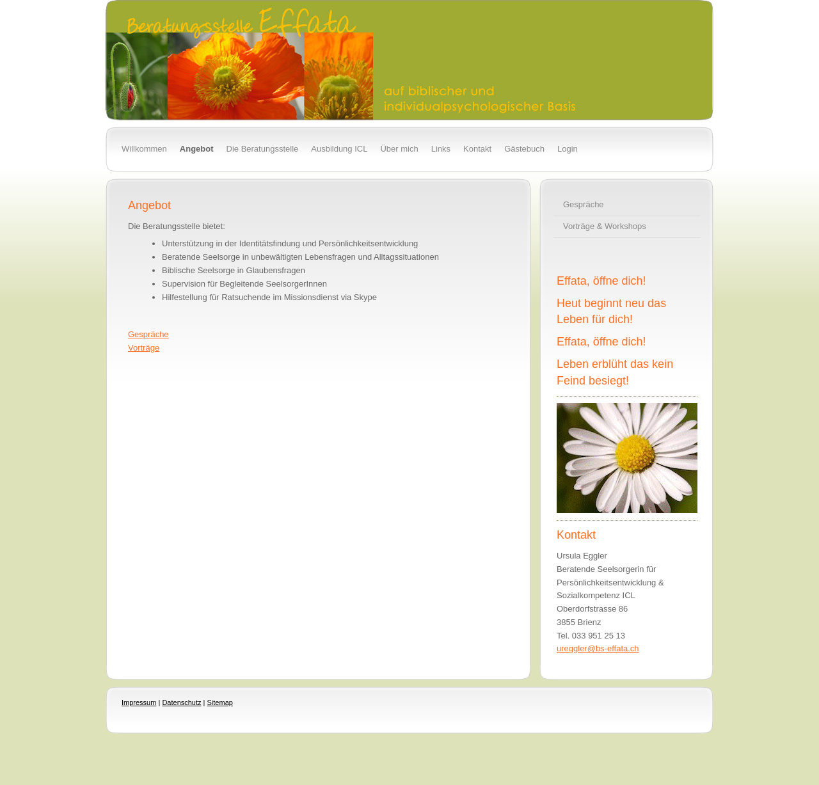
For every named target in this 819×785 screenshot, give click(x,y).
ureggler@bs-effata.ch (598, 648)
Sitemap (220, 702)
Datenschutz (181, 702)
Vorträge (143, 348)
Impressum (139, 702)
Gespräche (148, 334)
